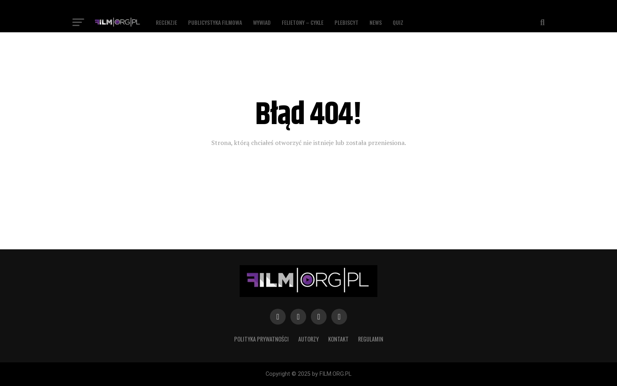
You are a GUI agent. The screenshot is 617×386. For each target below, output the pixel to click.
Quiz (398, 22)
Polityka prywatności (261, 339)
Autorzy (308, 339)
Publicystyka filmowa (215, 22)
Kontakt (338, 339)
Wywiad (262, 22)
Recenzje (166, 22)
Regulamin (370, 339)
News (375, 22)
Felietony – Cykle (302, 22)
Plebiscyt (346, 22)
